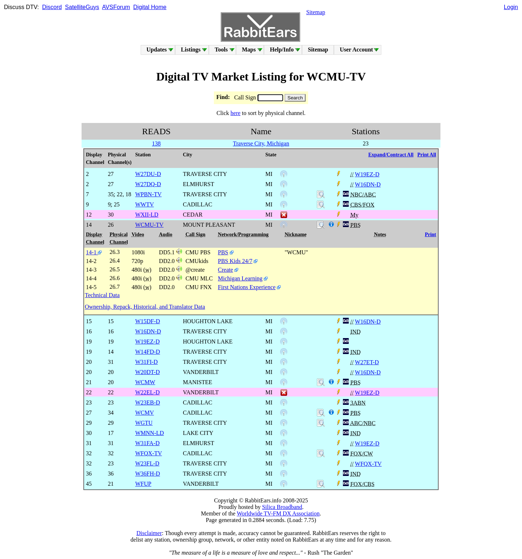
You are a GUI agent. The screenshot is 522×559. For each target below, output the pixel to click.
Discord (52, 7)
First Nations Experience (247, 287)
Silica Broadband (282, 507)
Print (430, 234)
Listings (190, 49)
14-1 (94, 252)
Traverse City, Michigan (261, 143)
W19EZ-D (367, 174)
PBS (223, 252)
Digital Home (150, 7)
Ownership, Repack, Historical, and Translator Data (145, 307)
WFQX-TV (368, 464)
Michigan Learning (240, 278)
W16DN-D (368, 184)
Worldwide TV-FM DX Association (278, 513)
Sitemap (315, 12)
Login (511, 7)
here (236, 113)
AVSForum (116, 7)
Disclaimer (149, 533)
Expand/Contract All (391, 154)
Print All (426, 154)
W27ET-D (367, 362)
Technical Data (102, 295)
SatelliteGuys (82, 7)
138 (156, 143)
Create (225, 270)
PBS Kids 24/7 (235, 261)
